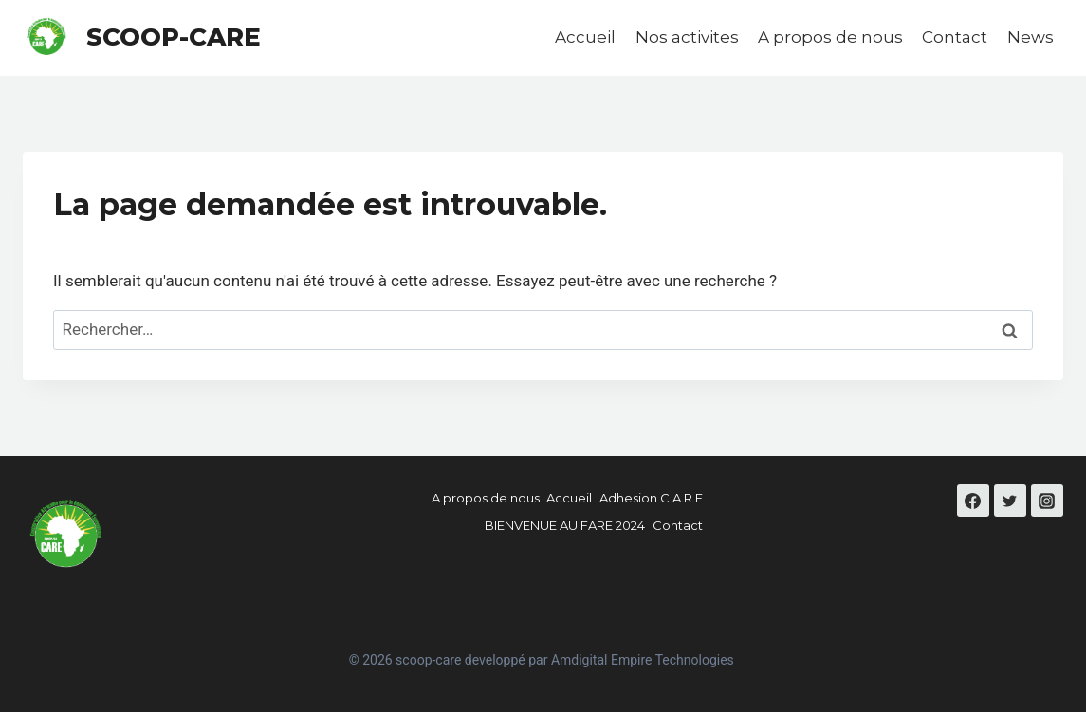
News (1030, 36)
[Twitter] (1010, 500)
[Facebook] (973, 500)
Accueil (585, 36)
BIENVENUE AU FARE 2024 (565, 525)
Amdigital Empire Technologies (644, 659)
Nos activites (687, 36)
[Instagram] (1047, 500)
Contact (954, 36)
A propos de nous (830, 36)
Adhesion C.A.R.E (651, 497)
